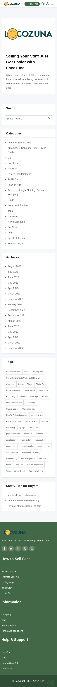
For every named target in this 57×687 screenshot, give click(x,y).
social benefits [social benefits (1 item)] (12, 452)
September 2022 (17, 315)
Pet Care (12, 227)
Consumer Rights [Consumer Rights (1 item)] (25, 384)
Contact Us (7, 668)
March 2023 (14, 293)
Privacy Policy (9, 625)
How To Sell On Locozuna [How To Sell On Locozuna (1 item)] (16, 415)
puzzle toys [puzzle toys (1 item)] (10, 446)
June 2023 (13, 277)
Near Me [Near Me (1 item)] (44, 421)
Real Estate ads (16, 238)
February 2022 (15, 348)
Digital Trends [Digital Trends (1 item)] (29, 390)
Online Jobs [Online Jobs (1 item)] (33, 428)
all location (7, 587)
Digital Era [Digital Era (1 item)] (40, 384)
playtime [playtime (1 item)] (39, 434)
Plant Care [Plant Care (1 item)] (28, 434)
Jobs (10, 211)
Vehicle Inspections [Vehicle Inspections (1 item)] (35, 465)
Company (6, 614)
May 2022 (13, 331)
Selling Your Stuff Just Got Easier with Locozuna (27, 62)
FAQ (4, 657)
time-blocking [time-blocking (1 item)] (11, 459)
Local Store (7, 593)
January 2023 (15, 304)
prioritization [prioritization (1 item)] (11, 440)
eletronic (12, 168)
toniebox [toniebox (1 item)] (42, 459)
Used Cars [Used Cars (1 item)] (19, 465)
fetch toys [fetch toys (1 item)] (34, 397)
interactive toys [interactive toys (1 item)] (37, 415)
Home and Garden (18, 205)
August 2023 (14, 266)
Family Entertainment (19, 174)
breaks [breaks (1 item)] (26, 372)
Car (10, 157)
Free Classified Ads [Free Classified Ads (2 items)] (14, 403)
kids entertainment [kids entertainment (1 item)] (13, 421)
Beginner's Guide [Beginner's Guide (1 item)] (13, 372)
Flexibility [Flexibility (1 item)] (45, 397)
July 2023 (13, 272)
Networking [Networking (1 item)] (10, 428)
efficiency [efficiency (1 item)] (23, 397)
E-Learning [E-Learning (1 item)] (10, 397)
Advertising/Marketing (19, 142)
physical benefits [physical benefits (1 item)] (13, 434)
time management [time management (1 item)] (28, 459)
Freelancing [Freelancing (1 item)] (30, 403)
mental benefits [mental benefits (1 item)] (31, 421)
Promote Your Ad (10, 577)
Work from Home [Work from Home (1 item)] (36, 471)
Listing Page (8, 582)
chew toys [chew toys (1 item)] (10, 384)
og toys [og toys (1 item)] (22, 428)
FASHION (13, 179)
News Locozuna (16, 222)
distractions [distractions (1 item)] (43, 390)
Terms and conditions (12, 631)
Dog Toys (13, 163)
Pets (10, 232)
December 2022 (16, 310)
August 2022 (14, 321)
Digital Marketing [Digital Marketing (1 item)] (13, 390)
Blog (4, 620)
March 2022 (14, 342)
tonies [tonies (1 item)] (8, 465)
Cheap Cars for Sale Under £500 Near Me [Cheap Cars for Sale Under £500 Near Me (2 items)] (23, 378)
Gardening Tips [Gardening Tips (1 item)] (28, 409)
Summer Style (15, 243)
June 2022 (13, 326)
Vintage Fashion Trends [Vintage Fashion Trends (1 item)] (16, 471)
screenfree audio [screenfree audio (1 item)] (26, 446)
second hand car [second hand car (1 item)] (43, 446)
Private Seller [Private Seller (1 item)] (25, 440)
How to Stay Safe (10, 663)
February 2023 (15, 299)
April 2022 (13, 337)
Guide (11, 200)
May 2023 (13, 282)
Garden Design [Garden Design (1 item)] (12, 409)
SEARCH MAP (9, 571)
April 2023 (13, 288)
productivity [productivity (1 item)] (39, 440)
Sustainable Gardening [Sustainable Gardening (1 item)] (31, 452)
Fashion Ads (14, 185)
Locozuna (13, 216)
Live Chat (6, 652)
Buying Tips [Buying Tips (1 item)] (38, 372)
